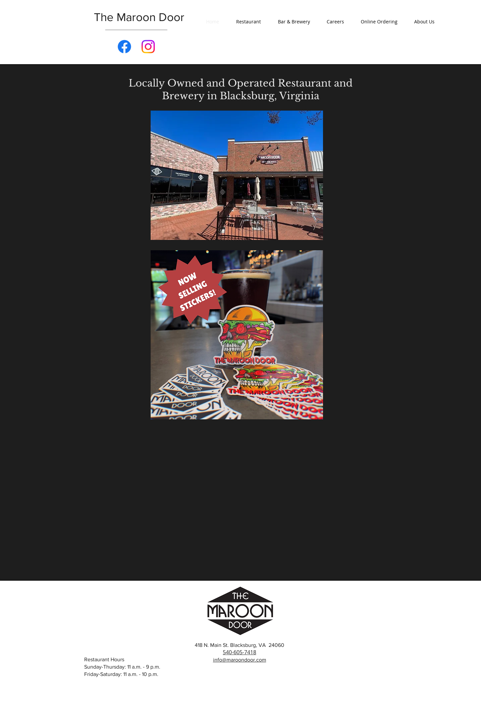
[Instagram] (148, 46)
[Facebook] (124, 46)
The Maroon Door (139, 17)
